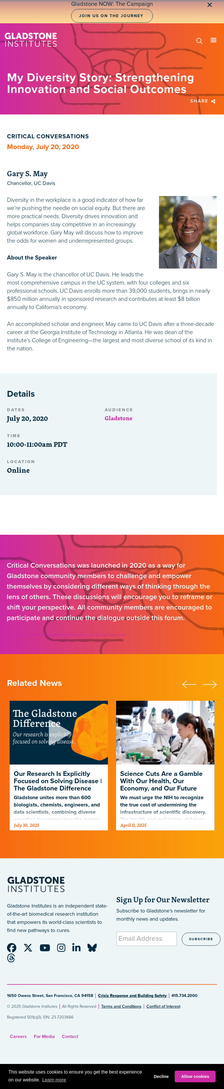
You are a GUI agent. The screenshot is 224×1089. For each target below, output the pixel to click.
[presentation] (192, 683)
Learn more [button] (54, 1079)
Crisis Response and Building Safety (132, 995)
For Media (44, 1036)
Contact (70, 1036)
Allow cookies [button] (195, 1076)
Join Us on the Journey (111, 15)
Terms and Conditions (121, 1006)
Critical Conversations (48, 136)
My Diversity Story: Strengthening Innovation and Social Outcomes (66, 634)
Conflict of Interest (163, 1006)
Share (203, 101)
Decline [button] (161, 1076)
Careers (18, 1036)
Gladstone (118, 418)
